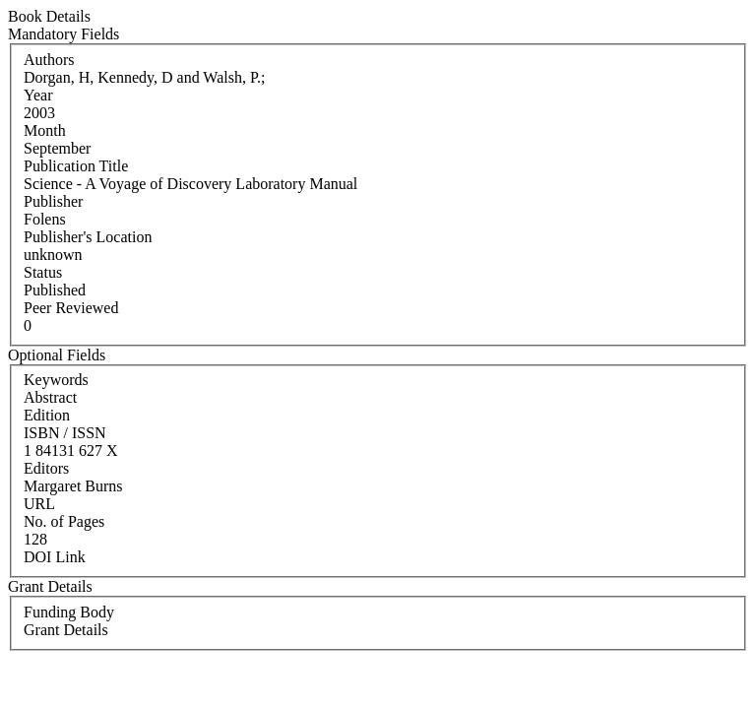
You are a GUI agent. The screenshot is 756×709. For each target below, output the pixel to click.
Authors (49, 59)
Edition (47, 415)
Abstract (50, 397)
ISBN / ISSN (65, 432)
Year (38, 95)
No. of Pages (64, 521)
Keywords (56, 379)
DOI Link (55, 556)
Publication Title (76, 166)
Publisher (53, 201)
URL (39, 503)
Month (45, 130)
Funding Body (69, 612)
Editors (46, 468)
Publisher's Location (88, 236)
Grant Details (66, 629)
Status (43, 272)
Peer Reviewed (71, 307)
